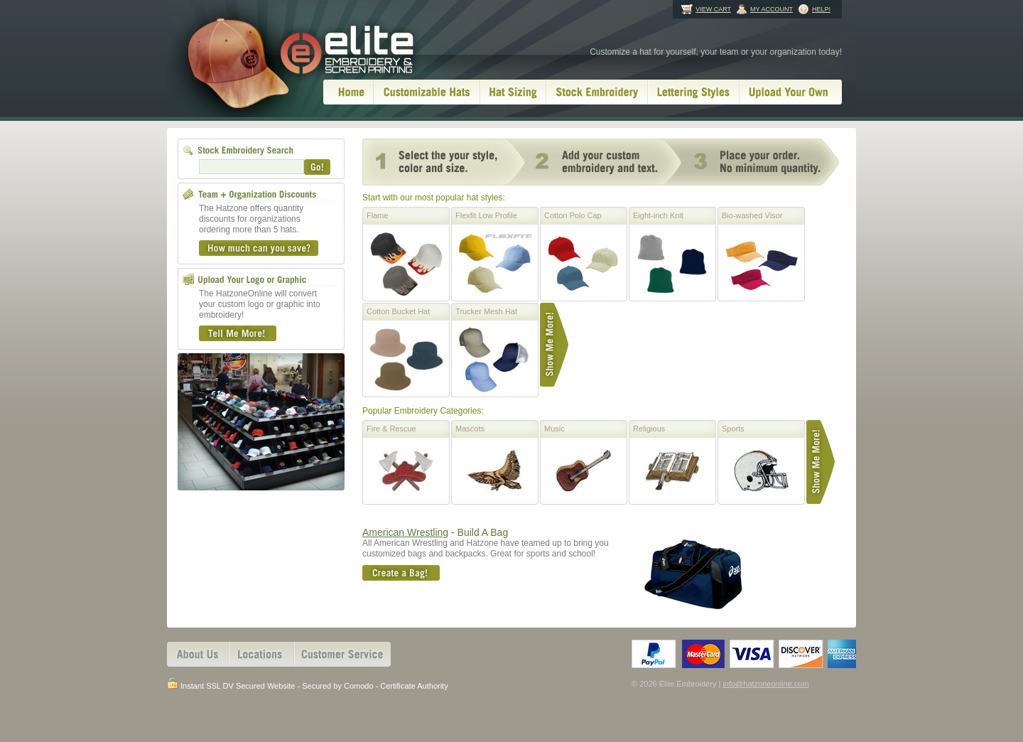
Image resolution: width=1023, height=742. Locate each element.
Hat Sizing (513, 92)
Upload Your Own (791, 92)
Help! (821, 9)
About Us (198, 654)
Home (348, 92)
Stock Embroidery (597, 92)
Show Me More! (554, 345)
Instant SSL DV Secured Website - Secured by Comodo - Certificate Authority (307, 684)
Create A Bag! (401, 573)
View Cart (713, 9)
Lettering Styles (694, 92)
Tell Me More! (237, 333)
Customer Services (342, 654)
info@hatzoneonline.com (765, 683)
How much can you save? (258, 248)
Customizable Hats (427, 92)
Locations (261, 654)
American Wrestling (405, 532)
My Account (771, 9)
